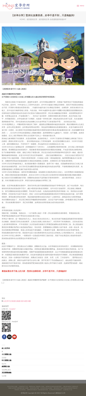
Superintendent (55, 389)
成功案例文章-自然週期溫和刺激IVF (52, 19)
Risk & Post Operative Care (19, 388)
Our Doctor (34, 388)
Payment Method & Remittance (66, 388)
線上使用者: (6, 348)
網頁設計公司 (60, 393)
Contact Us (23, 386)
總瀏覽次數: (6, 366)
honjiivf (12, 309)
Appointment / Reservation (37, 389)
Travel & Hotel (20, 389)
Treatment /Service (70, 386)
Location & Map (46, 388)
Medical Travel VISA (36, 386)
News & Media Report (54, 386)
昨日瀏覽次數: (7, 360)
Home (22, 19)
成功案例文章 (32, 19)
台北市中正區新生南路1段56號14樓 (17, 301)
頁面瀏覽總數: (7, 372)
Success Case (12, 386)
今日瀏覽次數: (7, 354)
